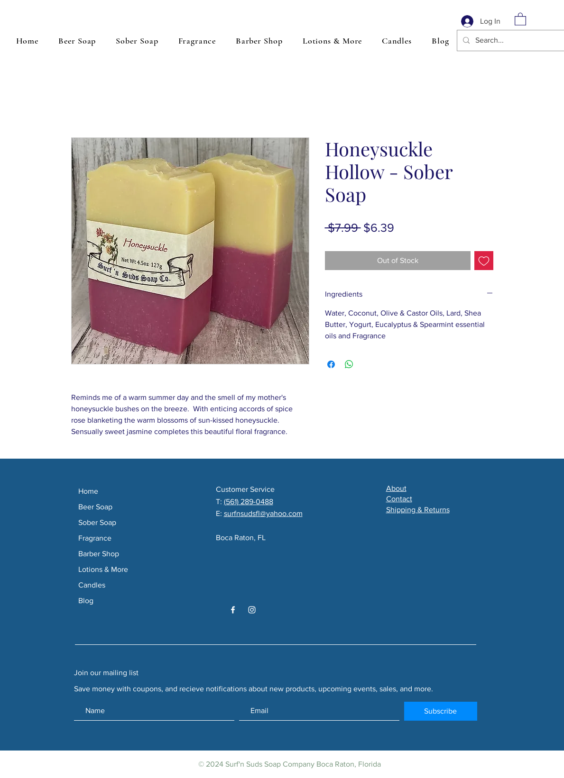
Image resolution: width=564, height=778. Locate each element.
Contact (399, 499)
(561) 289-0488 (248, 502)
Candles (91, 585)
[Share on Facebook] (331, 364)
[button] (520, 19)
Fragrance (94, 538)
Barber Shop (98, 554)
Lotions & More (103, 569)
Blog (85, 601)
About (396, 488)
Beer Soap (95, 507)
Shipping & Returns (418, 510)
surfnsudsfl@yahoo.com (263, 513)
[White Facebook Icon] (233, 610)
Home (88, 491)
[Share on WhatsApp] (349, 364)
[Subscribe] (440, 711)
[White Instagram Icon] (252, 610)
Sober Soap (97, 522)
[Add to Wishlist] (483, 260)
